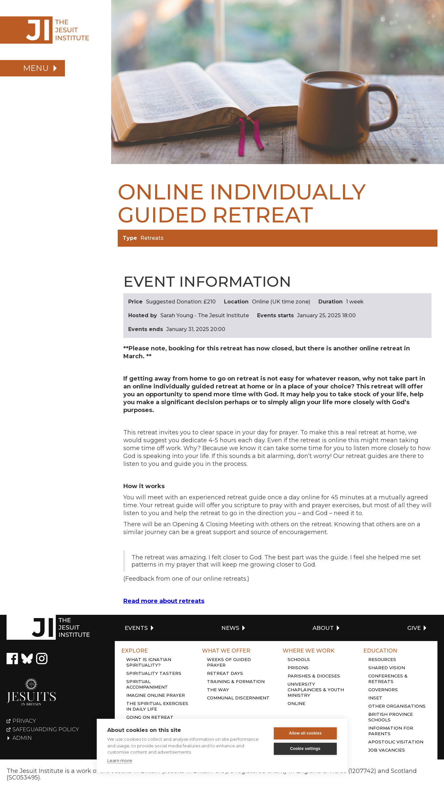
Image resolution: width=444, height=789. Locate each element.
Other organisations (397, 706)
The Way (218, 689)
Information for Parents (390, 730)
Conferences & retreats (388, 678)
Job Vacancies (386, 750)
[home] (55, 30)
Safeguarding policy (45, 729)
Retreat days (225, 673)
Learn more (119, 760)
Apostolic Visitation (395, 741)
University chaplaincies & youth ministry (316, 689)
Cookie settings (305, 748)
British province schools (390, 717)
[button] (32, 68)
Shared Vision (386, 667)
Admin (22, 738)
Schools (299, 659)
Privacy (24, 721)
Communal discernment (238, 697)
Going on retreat (149, 717)
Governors (383, 689)
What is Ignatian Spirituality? (148, 662)
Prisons (298, 667)
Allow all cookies (305, 733)
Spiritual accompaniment (147, 684)
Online (296, 703)
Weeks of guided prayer (229, 662)
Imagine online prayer (155, 695)
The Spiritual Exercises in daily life (157, 706)
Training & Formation (236, 681)
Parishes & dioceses (314, 675)
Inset (375, 697)
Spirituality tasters (153, 673)
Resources (382, 659)
